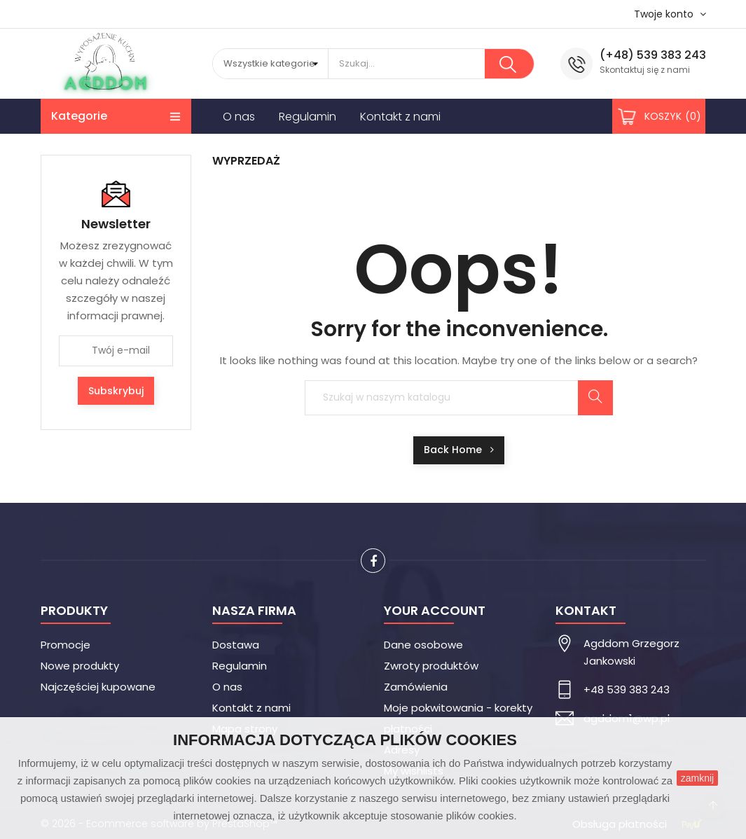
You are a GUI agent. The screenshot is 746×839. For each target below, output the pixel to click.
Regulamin (239, 665)
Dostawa (235, 644)
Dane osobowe (423, 644)
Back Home (459, 450)
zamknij (697, 778)
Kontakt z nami (251, 707)
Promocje (65, 644)
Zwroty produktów (431, 665)
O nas (227, 686)
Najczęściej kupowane (98, 686)
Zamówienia (416, 686)
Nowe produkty (80, 665)
